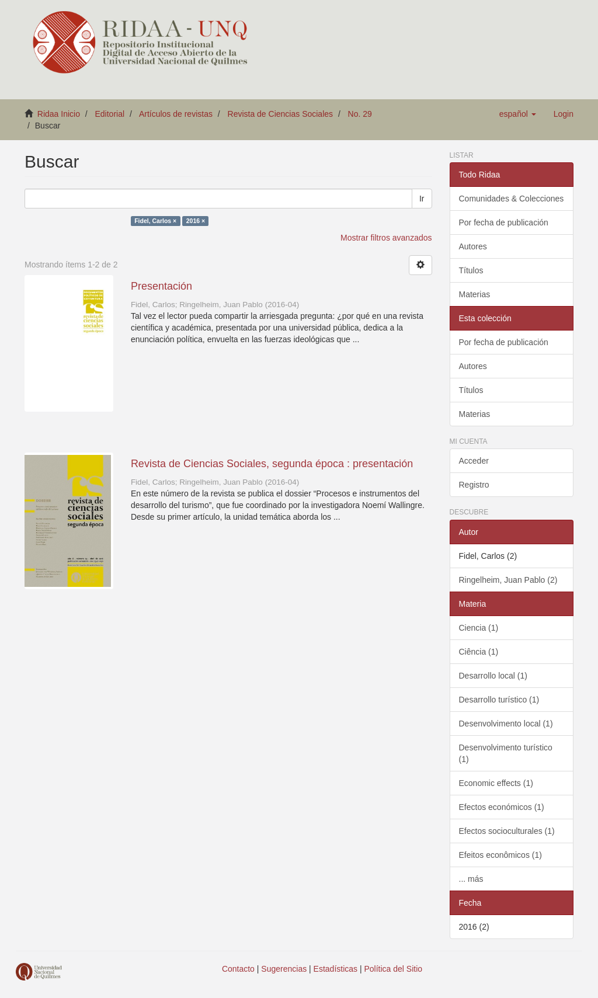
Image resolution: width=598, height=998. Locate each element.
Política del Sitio (393, 968)
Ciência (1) (479, 651)
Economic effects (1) (496, 783)
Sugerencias (284, 968)
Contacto (238, 968)
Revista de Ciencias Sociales (280, 114)
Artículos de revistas (176, 114)
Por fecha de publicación (503, 222)
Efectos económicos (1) (501, 807)
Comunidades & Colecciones (511, 198)
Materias (475, 294)
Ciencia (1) (479, 627)
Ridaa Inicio (58, 114)
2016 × (195, 220)
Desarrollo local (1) (493, 675)
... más (471, 879)
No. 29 (360, 114)
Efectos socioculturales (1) (507, 831)
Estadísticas (335, 968)
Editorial (110, 114)
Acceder (474, 460)
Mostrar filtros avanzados (386, 237)
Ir (422, 198)
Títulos (471, 270)
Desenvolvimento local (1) (506, 723)
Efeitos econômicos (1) (500, 855)
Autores (473, 246)
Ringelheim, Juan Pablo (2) (508, 580)
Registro (474, 484)
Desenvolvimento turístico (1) (505, 753)
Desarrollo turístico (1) (499, 699)
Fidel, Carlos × (155, 220)
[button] (518, 113)
